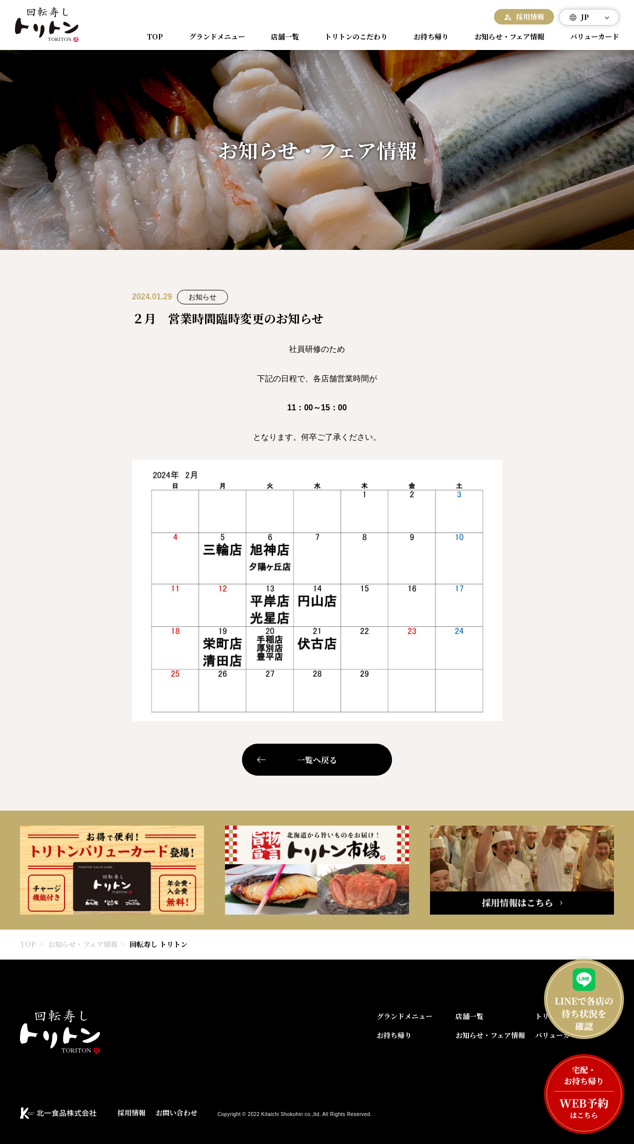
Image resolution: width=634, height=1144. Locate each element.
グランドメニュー (216, 36)
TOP (156, 36)
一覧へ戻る (317, 760)
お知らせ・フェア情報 (504, 36)
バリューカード (591, 36)
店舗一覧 (282, 36)
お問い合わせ (177, 1113)
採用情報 (530, 16)
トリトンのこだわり (352, 36)
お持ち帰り (426, 36)
